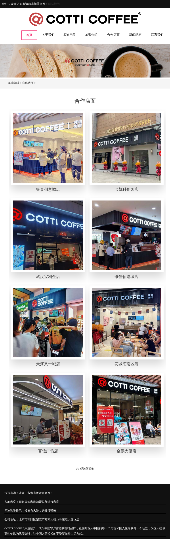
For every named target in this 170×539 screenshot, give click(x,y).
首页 (29, 35)
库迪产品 (69, 34)
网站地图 (54, 4)
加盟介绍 (91, 34)
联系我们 (157, 34)
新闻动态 (135, 34)
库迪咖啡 (13, 83)
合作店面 (113, 34)
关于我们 (48, 34)
